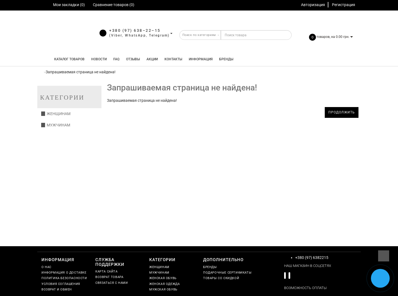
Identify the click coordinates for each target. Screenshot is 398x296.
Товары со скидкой (221, 278)
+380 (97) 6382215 (311, 257)
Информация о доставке (64, 272)
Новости (99, 59)
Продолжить (341, 112)
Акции (152, 59)
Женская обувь (163, 278)
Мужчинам (55, 125)
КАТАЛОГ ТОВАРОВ (68, 59)
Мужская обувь (163, 289)
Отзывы (133, 59)
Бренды (226, 59)
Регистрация (343, 4)
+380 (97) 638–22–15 (135, 30)
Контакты (173, 59)
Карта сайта (106, 271)
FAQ (116, 59)
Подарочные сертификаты (227, 272)
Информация (201, 59)
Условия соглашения (60, 284)
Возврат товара (109, 277)
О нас (46, 267)
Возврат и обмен (56, 289)
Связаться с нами (111, 283)
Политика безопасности (64, 278)
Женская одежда (164, 284)
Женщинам (55, 113)
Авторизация (313, 4)
